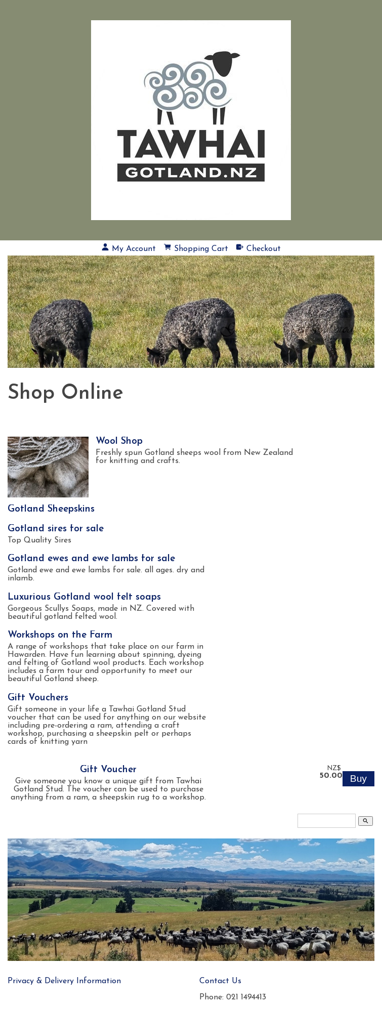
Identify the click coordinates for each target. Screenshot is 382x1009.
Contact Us (220, 981)
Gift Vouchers (38, 698)
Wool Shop (119, 441)
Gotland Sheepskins (51, 509)
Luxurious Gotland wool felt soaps (84, 597)
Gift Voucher (108, 770)
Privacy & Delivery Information (64, 981)
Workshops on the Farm (60, 635)
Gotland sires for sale (56, 529)
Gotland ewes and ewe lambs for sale (91, 559)
